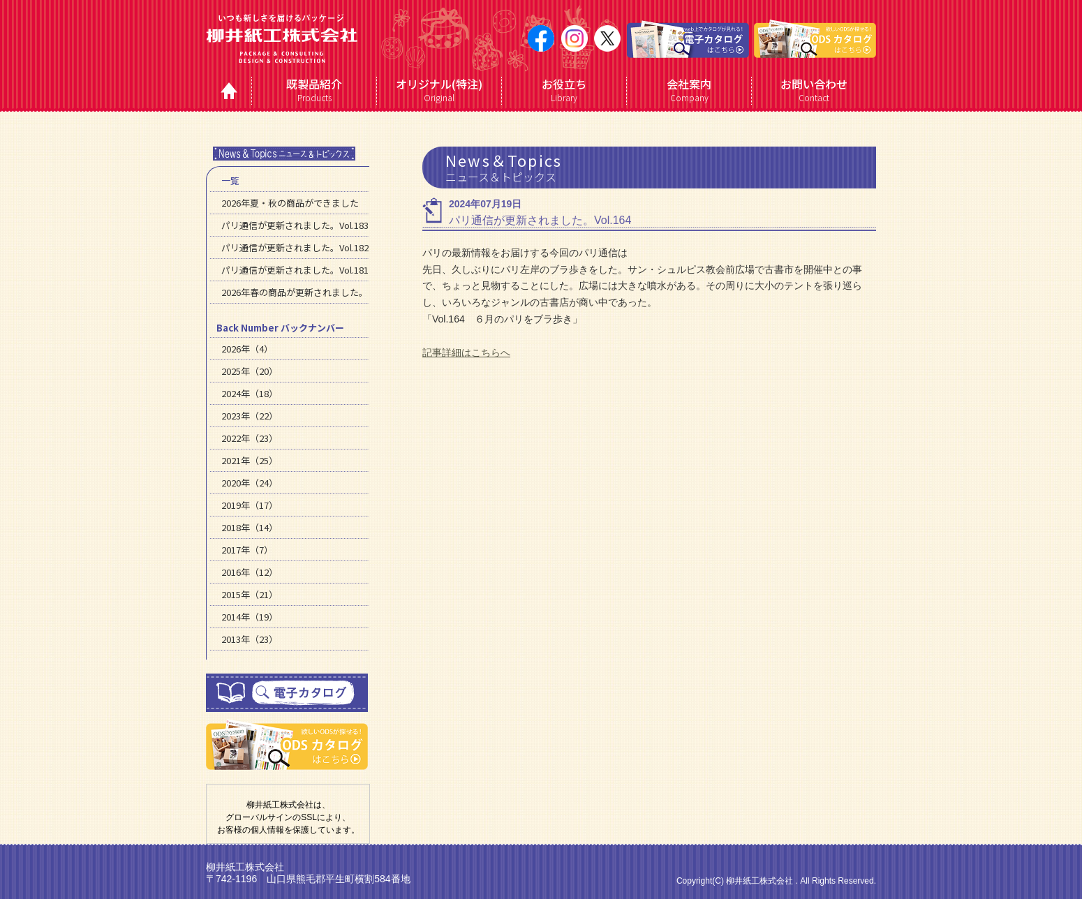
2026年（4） (247, 348)
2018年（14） (249, 527)
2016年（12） (249, 572)
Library (564, 90)
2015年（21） (249, 594)
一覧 (230, 180)
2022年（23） (249, 438)
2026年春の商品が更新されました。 (294, 292)
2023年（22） (249, 415)
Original (439, 90)
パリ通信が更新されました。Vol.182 (295, 247)
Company (689, 90)
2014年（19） (249, 616)
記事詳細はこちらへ (466, 352)
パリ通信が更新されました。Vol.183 (295, 225)
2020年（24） (249, 482)
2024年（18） (249, 393)
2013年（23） (249, 639)
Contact (814, 90)
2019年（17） (249, 505)
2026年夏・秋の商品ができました (290, 202)
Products (314, 90)
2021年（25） (249, 460)
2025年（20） (249, 371)
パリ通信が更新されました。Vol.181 (295, 269)
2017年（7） (247, 549)
